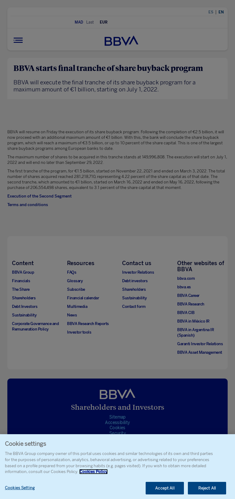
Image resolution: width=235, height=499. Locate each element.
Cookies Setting (20, 490)
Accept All (164, 490)
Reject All (207, 490)
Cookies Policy (93, 474)
